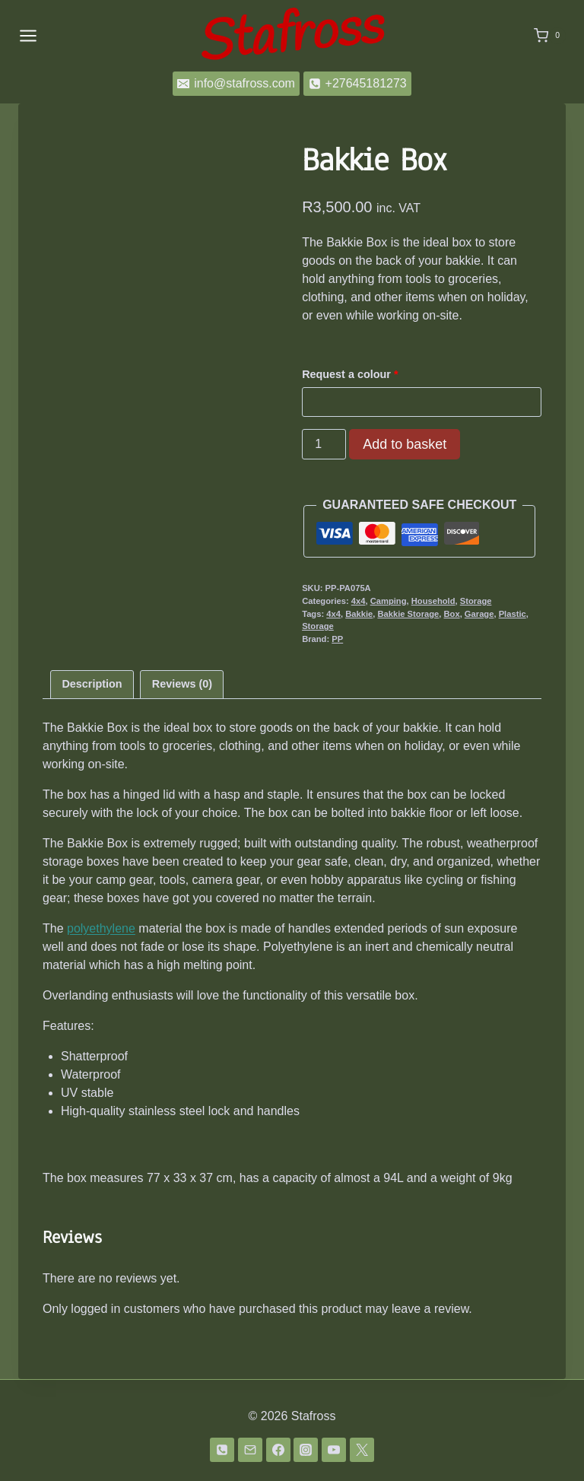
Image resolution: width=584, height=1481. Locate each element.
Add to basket (404, 444)
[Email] (250, 1450)
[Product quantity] (324, 444)
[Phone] (222, 1450)
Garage (479, 613)
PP (337, 639)
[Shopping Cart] (550, 35)
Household (433, 600)
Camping (388, 600)
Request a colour (351, 374)
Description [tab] (92, 684)
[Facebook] (278, 1450)
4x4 (358, 600)
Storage (476, 600)
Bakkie (359, 613)
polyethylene (101, 928)
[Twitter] (362, 1450)
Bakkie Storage (408, 613)
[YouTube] (334, 1450)
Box (452, 613)
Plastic (512, 613)
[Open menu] (28, 35)
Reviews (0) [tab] (182, 684)
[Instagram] (306, 1450)
